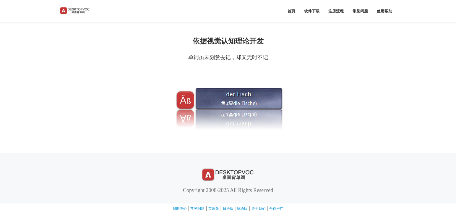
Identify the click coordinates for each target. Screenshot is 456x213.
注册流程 (336, 11)
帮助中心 (180, 208)
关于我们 (258, 208)
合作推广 (276, 208)
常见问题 (360, 11)
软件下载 (311, 11)
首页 (291, 11)
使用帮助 (384, 11)
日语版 (228, 208)
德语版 (242, 208)
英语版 (213, 208)
